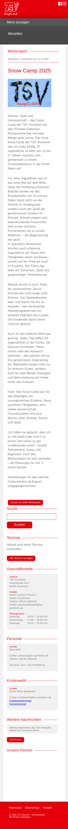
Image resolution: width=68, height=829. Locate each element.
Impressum (15, 807)
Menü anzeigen (18, 22)
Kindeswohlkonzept (21, 700)
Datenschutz (32, 807)
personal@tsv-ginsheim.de (33, 655)
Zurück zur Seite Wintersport (25, 502)
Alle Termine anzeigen (21, 558)
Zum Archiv (15, 739)
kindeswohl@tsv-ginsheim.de (34, 697)
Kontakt (47, 807)
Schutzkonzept (18, 704)
